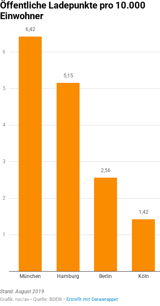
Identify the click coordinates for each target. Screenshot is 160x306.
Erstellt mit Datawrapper (92, 299)
